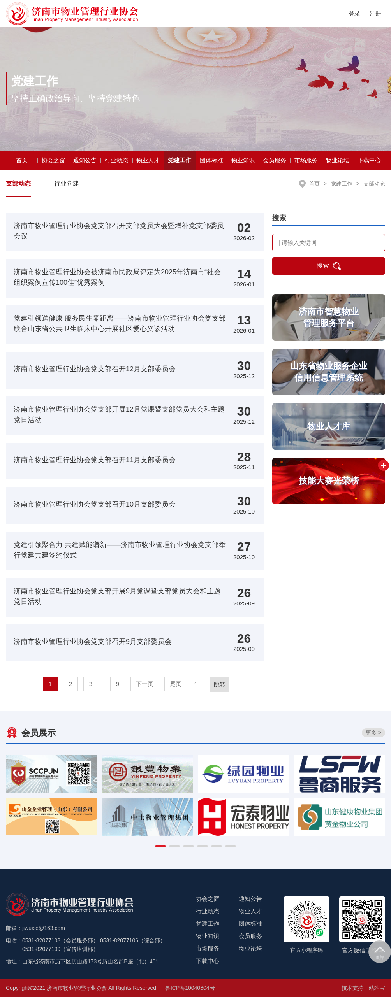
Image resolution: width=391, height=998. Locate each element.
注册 (375, 13)
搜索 (329, 267)
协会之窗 (53, 161)
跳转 (219, 685)
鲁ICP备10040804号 (190, 989)
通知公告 (85, 161)
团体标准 (211, 161)
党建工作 (179, 161)
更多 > (373, 734)
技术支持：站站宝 (363, 989)
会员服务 (274, 161)
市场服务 (306, 161)
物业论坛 (337, 161)
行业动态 (116, 161)
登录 (354, 13)
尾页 (175, 685)
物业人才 (148, 161)
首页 (22, 161)
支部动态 (18, 184)
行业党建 (66, 184)
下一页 (144, 685)
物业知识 (243, 161)
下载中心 (369, 161)
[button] (160, 847)
